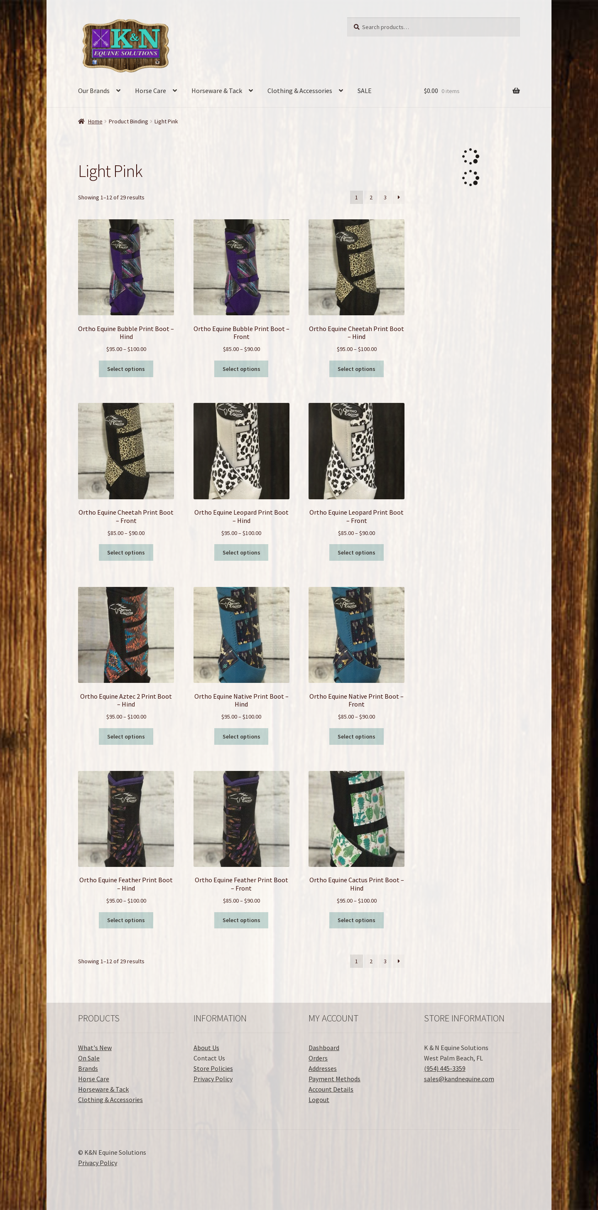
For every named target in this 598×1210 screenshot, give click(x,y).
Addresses (323, 1068)
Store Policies (213, 1068)
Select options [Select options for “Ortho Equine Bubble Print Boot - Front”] (241, 369)
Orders (318, 1058)
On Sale (89, 1058)
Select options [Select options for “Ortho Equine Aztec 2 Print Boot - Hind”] (126, 736)
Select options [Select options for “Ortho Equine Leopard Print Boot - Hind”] (241, 552)
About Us (206, 1047)
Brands (88, 1068)
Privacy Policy (213, 1079)
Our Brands (94, 90)
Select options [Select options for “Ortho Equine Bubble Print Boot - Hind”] (126, 369)
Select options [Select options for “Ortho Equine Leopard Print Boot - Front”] (356, 552)
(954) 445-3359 (445, 1068)
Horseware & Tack (216, 90)
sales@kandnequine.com (459, 1079)
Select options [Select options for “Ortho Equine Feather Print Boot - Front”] (241, 920)
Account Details (331, 1089)
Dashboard (324, 1047)
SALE (365, 90)
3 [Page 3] (385, 197)
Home (95, 121)
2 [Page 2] (371, 197)
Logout (319, 1099)
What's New (95, 1047)
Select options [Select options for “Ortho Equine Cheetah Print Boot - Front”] (126, 552)
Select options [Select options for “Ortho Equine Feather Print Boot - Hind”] (126, 920)
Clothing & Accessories (299, 90)
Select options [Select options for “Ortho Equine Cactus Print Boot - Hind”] (356, 920)
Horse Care (150, 90)
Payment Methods (334, 1079)
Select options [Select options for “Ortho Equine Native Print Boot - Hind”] (241, 736)
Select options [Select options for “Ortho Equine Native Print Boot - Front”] (356, 736)
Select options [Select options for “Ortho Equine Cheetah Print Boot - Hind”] (356, 369)
